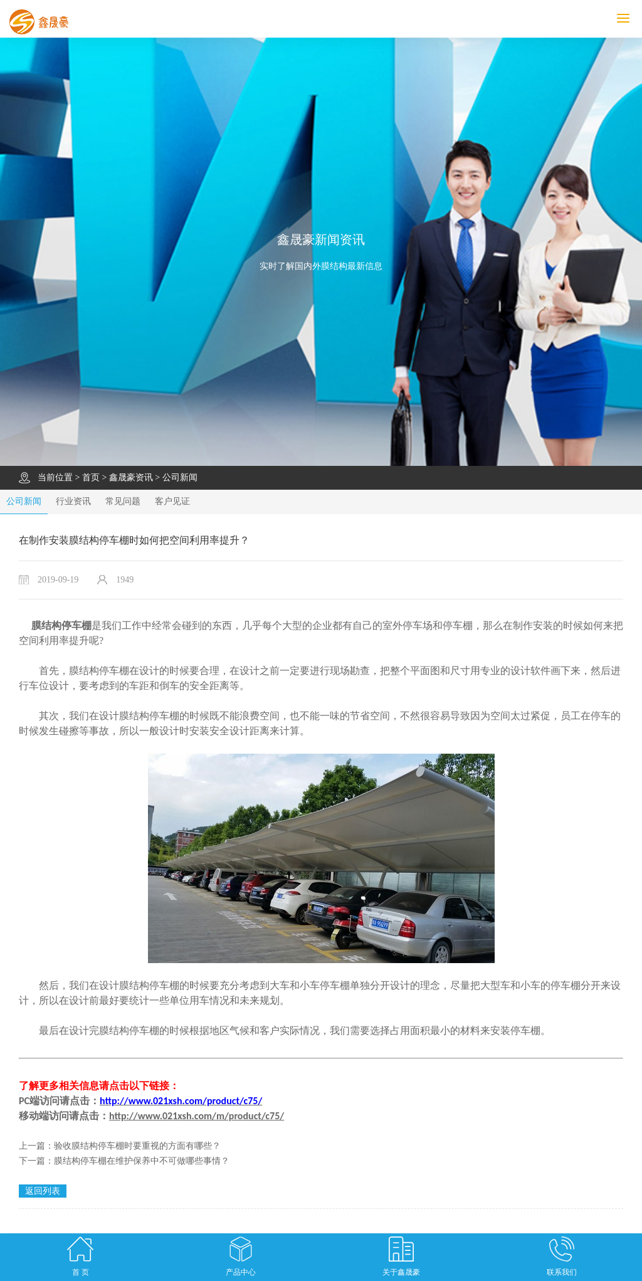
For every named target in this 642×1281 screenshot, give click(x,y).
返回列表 (42, 1191)
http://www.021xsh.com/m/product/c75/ (196, 1116)
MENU (629, 18)
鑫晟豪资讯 (131, 477)
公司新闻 (179, 477)
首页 (91, 477)
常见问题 (122, 501)
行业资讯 (73, 501)
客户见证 (172, 501)
